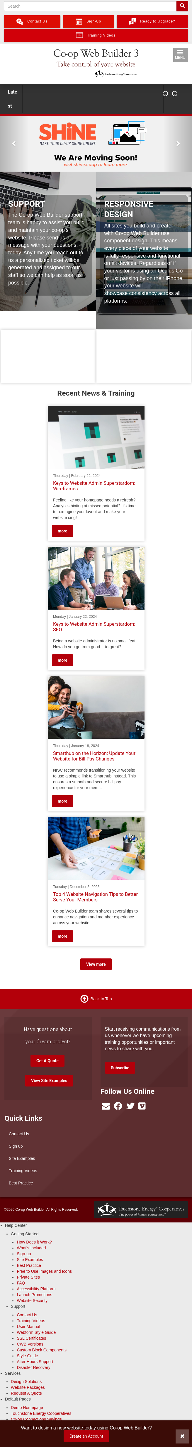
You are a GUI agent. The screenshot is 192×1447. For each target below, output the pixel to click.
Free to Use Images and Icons (44, 1271)
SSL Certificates (31, 1338)
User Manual (28, 1326)
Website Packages (28, 1387)
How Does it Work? (34, 1242)
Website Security (32, 1300)
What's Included (31, 1248)
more (62, 530)
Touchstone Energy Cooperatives (41, 1413)
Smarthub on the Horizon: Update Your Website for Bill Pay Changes (94, 756)
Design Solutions (26, 1381)
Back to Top (101, 998)
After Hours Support (35, 1361)
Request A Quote (26, 1393)
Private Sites (28, 1277)
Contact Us (19, 1134)
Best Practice (21, 1183)
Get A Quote (47, 1060)
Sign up (16, 1146)
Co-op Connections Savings (36, 1419)
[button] (14, 143)
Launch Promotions (34, 1294)
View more (96, 964)
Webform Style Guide (36, 1332)
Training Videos (23, 1170)
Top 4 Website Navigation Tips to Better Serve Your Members (95, 897)
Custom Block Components (42, 1350)
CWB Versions (30, 1344)
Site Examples (22, 1158)
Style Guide (27, 1355)
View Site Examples (49, 1080)
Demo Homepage (27, 1407)
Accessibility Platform (36, 1288)
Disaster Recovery (33, 1367)
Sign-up (24, 1253)
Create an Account (86, 1436)
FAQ (21, 1283)
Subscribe (120, 1067)
